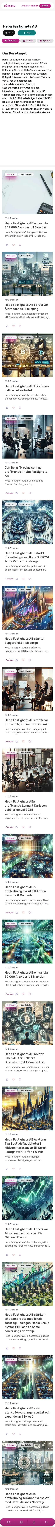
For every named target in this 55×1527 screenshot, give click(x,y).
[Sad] (20, 244)
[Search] (46, 1522)
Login (45, 6)
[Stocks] (34, 1522)
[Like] (7, 244)
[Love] (13, 244)
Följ (26, 32)
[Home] (8, 1522)
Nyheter (45, 40)
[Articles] (21, 1522)
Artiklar (25, 6)
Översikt (11, 40)
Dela (9, 32)
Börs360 (9, 5)
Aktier (34, 6)
